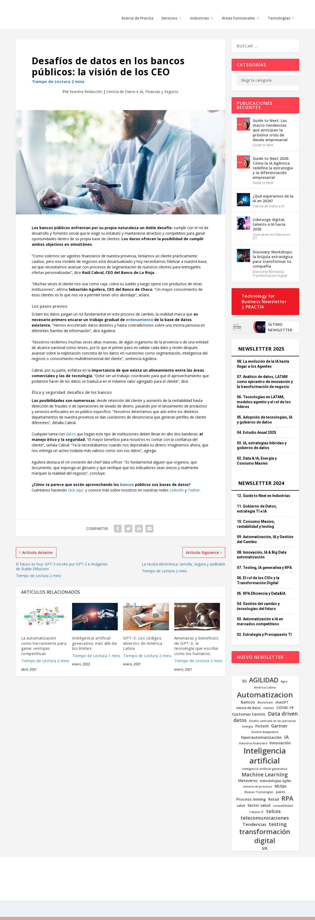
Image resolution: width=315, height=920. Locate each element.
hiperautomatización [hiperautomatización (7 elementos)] (261, 729)
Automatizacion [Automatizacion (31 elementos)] (265, 686)
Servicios (169, 10)
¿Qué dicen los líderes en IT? (271, 228)
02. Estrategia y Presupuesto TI (264, 626)
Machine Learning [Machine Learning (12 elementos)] (265, 766)
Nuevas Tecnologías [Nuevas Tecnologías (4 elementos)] (259, 784)
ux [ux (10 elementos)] (264, 840)
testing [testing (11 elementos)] (278, 816)
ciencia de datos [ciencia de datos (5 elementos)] (248, 700)
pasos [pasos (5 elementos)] (280, 784)
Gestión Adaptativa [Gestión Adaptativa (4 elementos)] (264, 724)
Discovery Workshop (268, 264)
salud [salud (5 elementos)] (241, 798)
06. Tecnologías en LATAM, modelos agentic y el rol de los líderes (264, 394)
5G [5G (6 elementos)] (244, 673)
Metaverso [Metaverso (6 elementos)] (247, 772)
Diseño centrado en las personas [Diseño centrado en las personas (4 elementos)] (272, 713)
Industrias (199, 10)
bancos (127, 476)
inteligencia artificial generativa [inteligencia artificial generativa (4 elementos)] (264, 761)
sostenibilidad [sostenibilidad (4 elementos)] (283, 798)
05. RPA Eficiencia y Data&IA (261, 585)
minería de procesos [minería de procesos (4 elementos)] (257, 778)
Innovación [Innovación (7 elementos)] (280, 734)
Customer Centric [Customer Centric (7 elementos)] (249, 706)
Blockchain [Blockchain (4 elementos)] (265, 694)
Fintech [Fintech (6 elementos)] (262, 718)
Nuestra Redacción (86, 83)
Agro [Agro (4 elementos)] (284, 673)
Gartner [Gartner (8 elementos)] (279, 718)
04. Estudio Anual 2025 (256, 424)
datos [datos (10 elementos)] (240, 712)
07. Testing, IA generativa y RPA (264, 560)
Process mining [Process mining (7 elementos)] (251, 791)
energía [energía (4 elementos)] (247, 718)
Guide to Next (263, 137)
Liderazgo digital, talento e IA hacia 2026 (269, 216)
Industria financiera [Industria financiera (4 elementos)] (253, 735)
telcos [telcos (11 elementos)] (273, 803)
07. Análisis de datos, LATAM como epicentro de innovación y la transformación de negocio (265, 374)
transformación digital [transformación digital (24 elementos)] (264, 828)
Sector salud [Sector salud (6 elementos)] (258, 797)
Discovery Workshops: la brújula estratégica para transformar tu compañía (273, 251)
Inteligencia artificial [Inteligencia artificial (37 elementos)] (264, 748)
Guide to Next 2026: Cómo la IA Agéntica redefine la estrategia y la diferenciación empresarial (273, 160)
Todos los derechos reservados (92, 871)
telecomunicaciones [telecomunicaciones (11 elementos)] (265, 810)
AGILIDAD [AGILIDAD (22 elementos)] (263, 672)
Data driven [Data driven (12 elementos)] (283, 705)
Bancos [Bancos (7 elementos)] (248, 694)
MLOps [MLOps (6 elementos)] (280, 778)
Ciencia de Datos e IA (124, 83)
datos (71, 426)
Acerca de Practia (137, 10)
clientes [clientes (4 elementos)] (268, 700)
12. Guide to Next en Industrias (263, 488)
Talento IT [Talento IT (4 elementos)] (256, 804)
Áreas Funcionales (238, 10)
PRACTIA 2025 (51, 871)
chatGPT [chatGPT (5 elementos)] (282, 694)
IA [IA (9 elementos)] (286, 729)
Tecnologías (279, 10)
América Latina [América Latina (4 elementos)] (265, 679)
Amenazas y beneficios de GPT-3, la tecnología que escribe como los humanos (197, 642)
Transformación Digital (270, 267)
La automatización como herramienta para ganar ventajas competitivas (44, 642)
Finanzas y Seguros (161, 83)
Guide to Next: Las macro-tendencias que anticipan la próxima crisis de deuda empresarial (270, 122)
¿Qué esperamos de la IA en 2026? (273, 190)
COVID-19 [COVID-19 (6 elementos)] (284, 699)
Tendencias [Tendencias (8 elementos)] (254, 816)
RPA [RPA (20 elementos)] (287, 790)
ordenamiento (139, 311)
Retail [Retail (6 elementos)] (273, 791)
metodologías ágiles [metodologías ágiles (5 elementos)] (275, 773)
